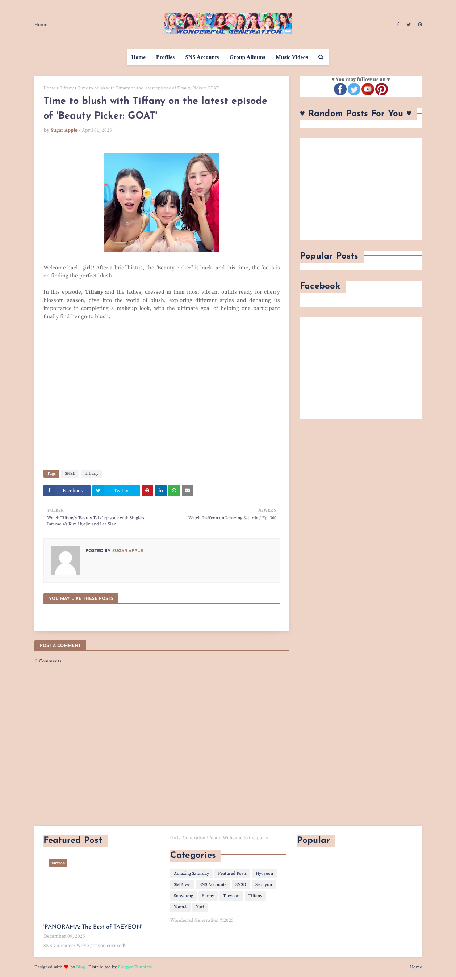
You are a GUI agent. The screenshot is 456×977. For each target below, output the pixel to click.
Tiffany (67, 88)
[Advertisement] (361, 189)
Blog (80, 967)
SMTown (182, 884)
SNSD (70, 473)
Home (40, 24)
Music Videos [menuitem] (292, 57)
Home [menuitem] (138, 57)
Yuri (200, 907)
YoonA (180, 907)
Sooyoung (183, 896)
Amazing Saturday (191, 873)
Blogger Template (135, 967)
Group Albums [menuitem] (247, 57)
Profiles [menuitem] (165, 57)
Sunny (208, 896)
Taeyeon (231, 896)
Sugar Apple (64, 130)
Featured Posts (232, 873)
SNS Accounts (213, 884)
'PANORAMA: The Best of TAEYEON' (92, 927)
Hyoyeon (264, 873)
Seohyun (263, 884)
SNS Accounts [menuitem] (202, 57)
